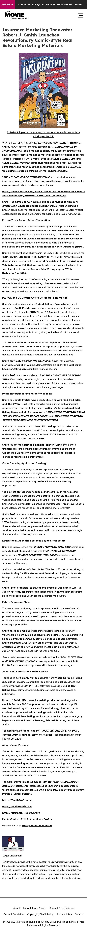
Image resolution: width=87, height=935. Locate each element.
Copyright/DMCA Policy (40, 914)
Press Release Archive (35, 908)
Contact (79, 914)
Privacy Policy (64, 914)
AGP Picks (7, 4)
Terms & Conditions (13, 914)
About (16, 908)
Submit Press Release (62, 908)
